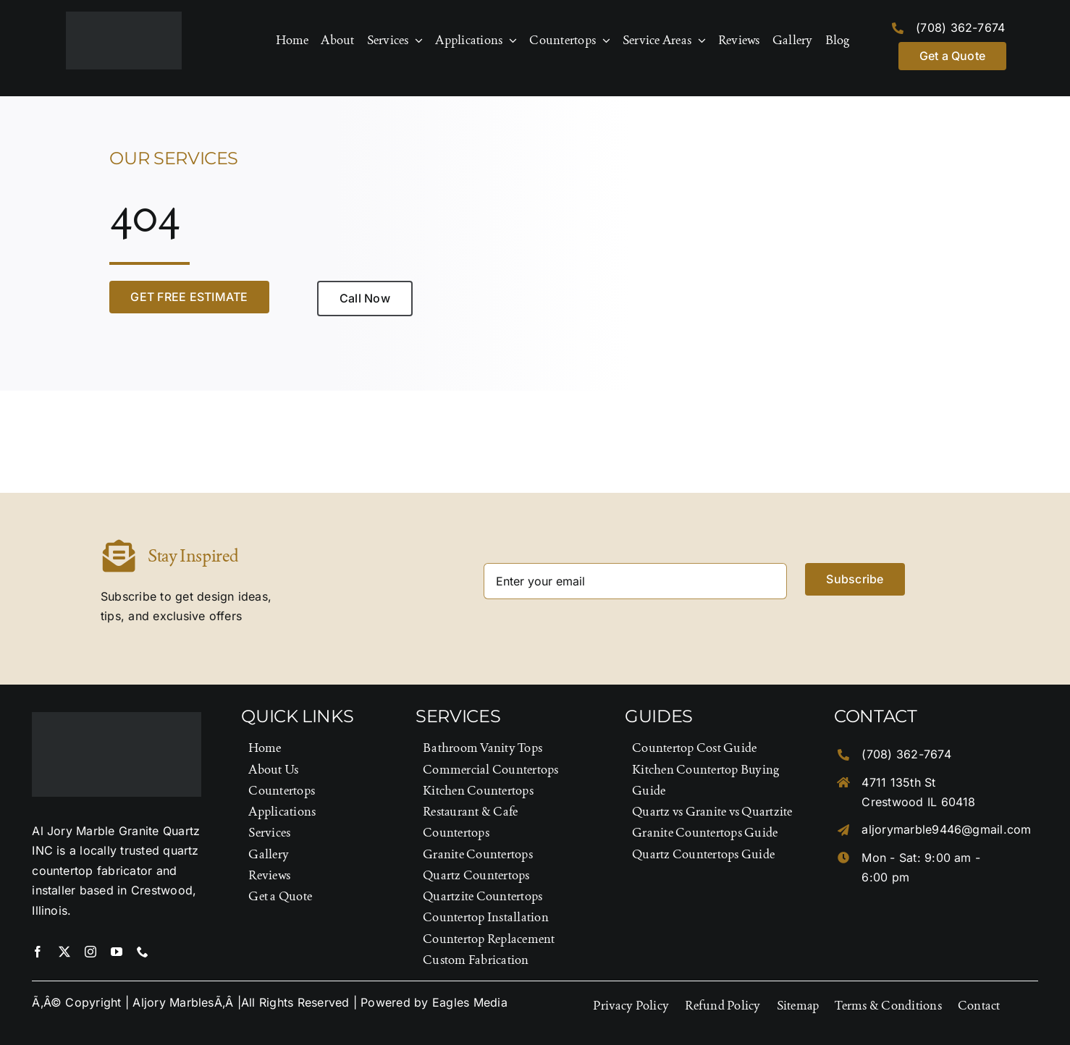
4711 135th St (898, 782)
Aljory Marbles (173, 1002)
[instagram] (90, 951)
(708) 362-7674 (960, 27)
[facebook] (37, 951)
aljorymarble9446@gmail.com (946, 829)
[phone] (142, 951)
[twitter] (64, 951)
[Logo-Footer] (124, 17)
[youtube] (116, 951)
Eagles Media (469, 1002)
